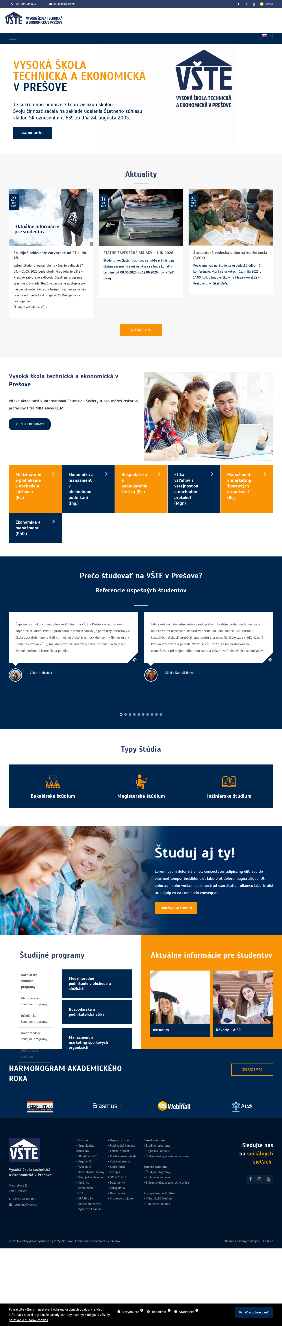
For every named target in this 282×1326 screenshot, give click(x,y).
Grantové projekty (122, 1198)
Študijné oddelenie (90, 1177)
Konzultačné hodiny (90, 1172)
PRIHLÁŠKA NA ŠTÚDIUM (176, 908)
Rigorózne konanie (158, 1204)
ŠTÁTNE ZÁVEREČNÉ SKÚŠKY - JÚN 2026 (138, 252)
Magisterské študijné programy (34, 1001)
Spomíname (86, 1188)
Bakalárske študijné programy (29, 981)
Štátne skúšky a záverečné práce (167, 1156)
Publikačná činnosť (122, 1145)
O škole (83, 1140)
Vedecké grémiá (120, 1161)
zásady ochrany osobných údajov (73, 1315)
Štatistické (186, 1312)
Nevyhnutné (130, 1312)
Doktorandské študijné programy (34, 1036)
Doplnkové (159, 1312)
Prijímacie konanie (158, 1151)
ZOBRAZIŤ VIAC (141, 330)
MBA (149, 1198)
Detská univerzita (89, 1204)
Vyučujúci (84, 1167)
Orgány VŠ (85, 1161)
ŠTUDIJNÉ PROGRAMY (30, 424)
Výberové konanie (89, 1209)
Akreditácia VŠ (87, 1156)
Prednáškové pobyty (123, 1156)
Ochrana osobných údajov (242, 1241)
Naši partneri (118, 1193)
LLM (158, 1198)
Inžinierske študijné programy (34, 1019)
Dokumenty (117, 1183)
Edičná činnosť (120, 1151)
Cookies (268, 1241)
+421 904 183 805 (25, 4)
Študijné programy (158, 1145)
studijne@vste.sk (61, 4)
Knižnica (83, 1183)
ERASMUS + (85, 1198)
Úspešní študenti (121, 1140)
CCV (80, 1193)
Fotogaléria (117, 1188)
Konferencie (118, 1167)
